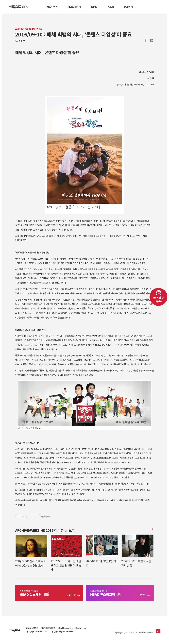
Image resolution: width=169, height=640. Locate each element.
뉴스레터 (128, 6)
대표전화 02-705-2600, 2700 (37, 632)
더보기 (152, 529)
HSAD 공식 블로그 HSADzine (18, 7)
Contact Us (81, 628)
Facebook (145, 40)
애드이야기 (52, 6)
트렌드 (94, 6)
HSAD (14, 627)
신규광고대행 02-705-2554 (62, 632)
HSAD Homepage (65, 628)
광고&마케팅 (74, 6)
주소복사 (151, 40)
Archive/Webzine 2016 (28, 29)
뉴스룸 (110, 6)
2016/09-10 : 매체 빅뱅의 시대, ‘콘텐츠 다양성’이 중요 (73, 34)
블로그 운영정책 (32, 628)
